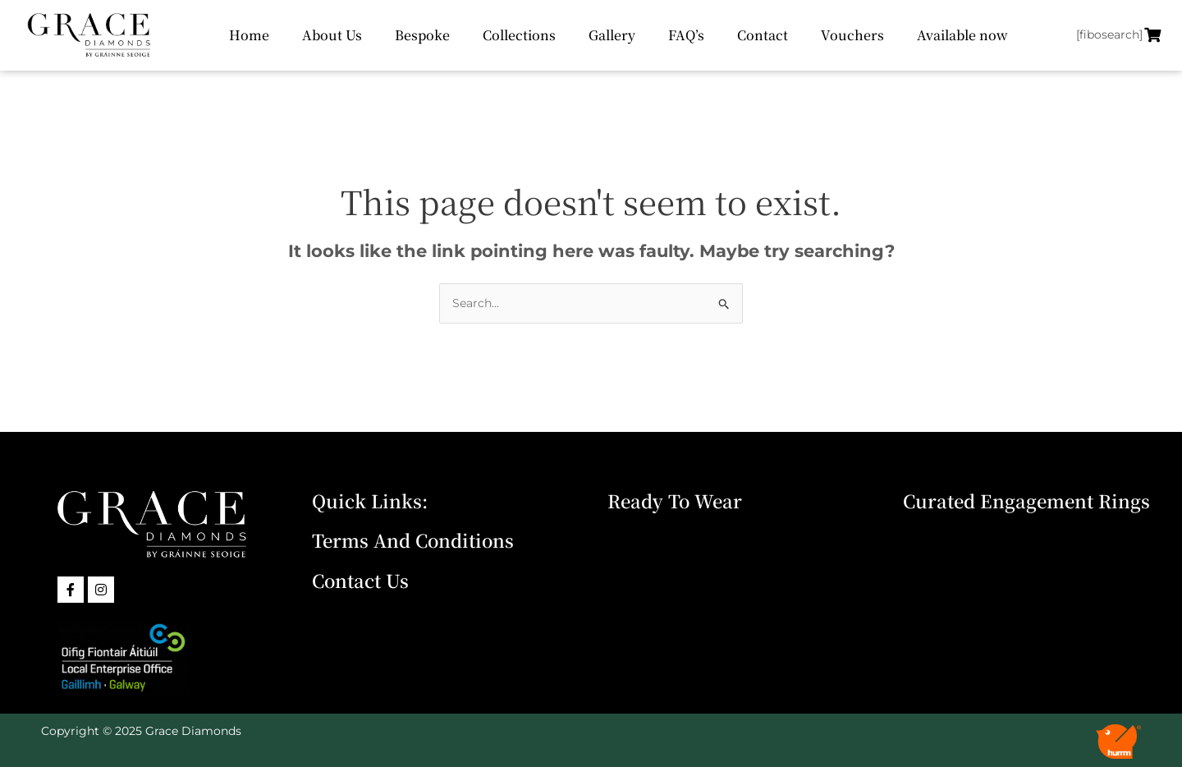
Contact (762, 34)
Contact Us (360, 580)
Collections (519, 34)
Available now (962, 34)
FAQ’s (686, 34)
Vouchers (852, 34)
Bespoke (422, 34)
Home (249, 34)
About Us (332, 34)
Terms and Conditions (413, 540)
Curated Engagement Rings (1026, 500)
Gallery (612, 34)
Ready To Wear (674, 500)
